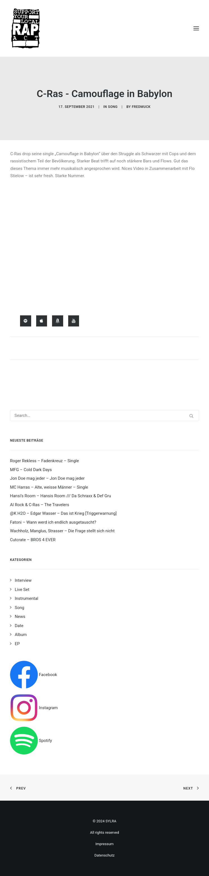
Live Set (22, 589)
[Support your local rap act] (104, 28)
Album (21, 634)
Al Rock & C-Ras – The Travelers (39, 504)
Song (113, 107)
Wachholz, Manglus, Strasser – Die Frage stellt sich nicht (62, 530)
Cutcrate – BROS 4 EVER (32, 539)
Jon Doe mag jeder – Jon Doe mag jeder (47, 478)
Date (19, 625)
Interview (23, 580)
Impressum (104, 844)
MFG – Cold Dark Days (31, 469)
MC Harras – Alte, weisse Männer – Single (49, 487)
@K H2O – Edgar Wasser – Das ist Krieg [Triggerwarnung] (63, 513)
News (20, 616)
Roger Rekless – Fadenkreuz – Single (44, 460)
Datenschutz (104, 855)
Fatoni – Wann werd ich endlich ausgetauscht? (53, 522)
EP (17, 643)
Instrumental (26, 598)
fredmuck (141, 107)
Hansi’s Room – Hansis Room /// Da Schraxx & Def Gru (60, 495)
